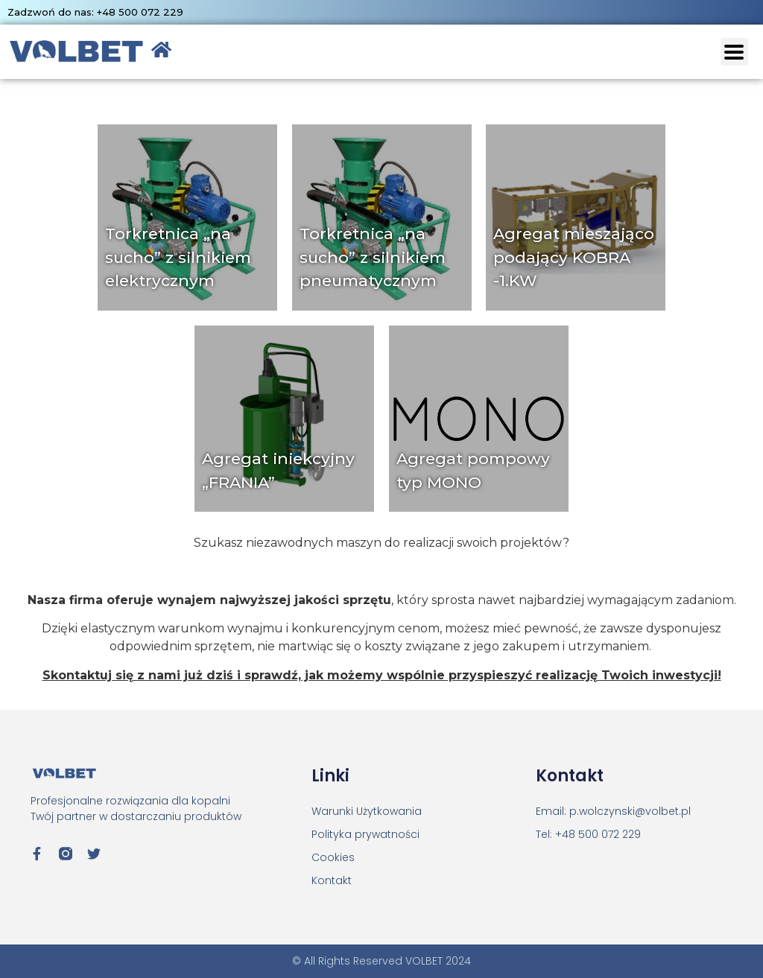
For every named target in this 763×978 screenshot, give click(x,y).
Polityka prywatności (365, 834)
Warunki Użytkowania (366, 811)
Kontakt (331, 880)
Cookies (333, 857)
